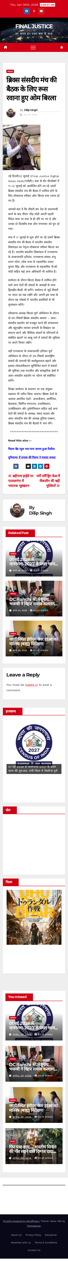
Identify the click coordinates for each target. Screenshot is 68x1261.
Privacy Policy (33, 1235)
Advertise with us (21, 1242)
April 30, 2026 (22, 1034)
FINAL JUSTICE (34, 26)
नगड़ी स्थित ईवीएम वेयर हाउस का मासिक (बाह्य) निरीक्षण (33, 641)
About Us (16, 1235)
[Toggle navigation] (33, 47)
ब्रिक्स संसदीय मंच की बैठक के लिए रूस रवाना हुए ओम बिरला (31, 89)
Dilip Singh (31, 110)
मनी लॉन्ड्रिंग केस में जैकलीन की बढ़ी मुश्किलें (48, 481)
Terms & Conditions (46, 1242)
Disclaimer (51, 1235)
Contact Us (34, 1250)
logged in (31, 684)
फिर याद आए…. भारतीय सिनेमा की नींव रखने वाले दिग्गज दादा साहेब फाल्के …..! (32, 1151)
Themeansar (34, 1226)
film (12, 1141)
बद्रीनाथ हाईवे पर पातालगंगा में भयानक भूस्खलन (20, 481)
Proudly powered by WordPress (21, 1221)
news (10, 71)
